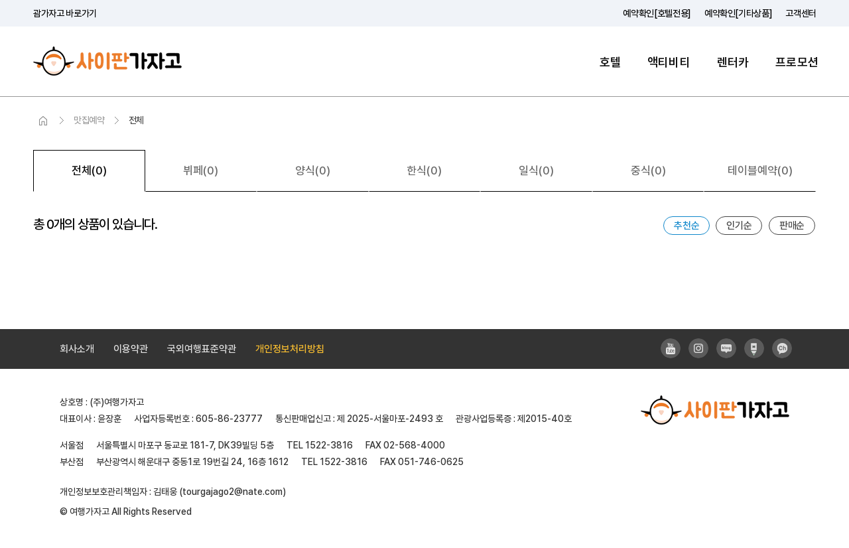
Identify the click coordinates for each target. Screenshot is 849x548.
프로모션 (796, 62)
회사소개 (77, 349)
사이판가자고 (107, 61)
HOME (43, 121)
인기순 (738, 226)
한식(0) (424, 170)
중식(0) (648, 170)
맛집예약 (89, 120)
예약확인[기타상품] (738, 13)
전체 (136, 120)
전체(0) (89, 170)
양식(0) (312, 170)
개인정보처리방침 (289, 349)
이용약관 (130, 349)
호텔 (610, 62)
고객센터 (800, 13)
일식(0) (536, 170)
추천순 (686, 226)
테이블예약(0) (760, 170)
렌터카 (733, 62)
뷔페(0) (200, 170)
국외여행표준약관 (201, 349)
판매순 (792, 226)
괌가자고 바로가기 (65, 13)
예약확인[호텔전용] (657, 13)
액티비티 (668, 62)
